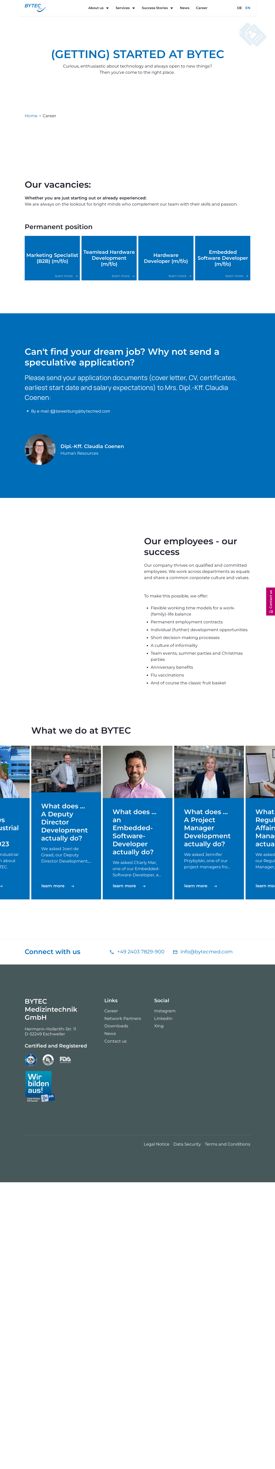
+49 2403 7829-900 (140, 1238)
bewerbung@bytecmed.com (80, 566)
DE (239, 8)
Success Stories (155, 8)
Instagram (165, 1297)
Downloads (116, 1312)
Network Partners (122, 1305)
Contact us (115, 1327)
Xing (159, 1312)
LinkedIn (163, 1305)
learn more (53, 1172)
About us (96, 8)
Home (31, 115)
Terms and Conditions (227, 1431)
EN (247, 8)
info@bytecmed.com (207, 1238)
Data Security (187, 1431)
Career (201, 8)
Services (123, 8)
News (184, 8)
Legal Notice (156, 1431)
